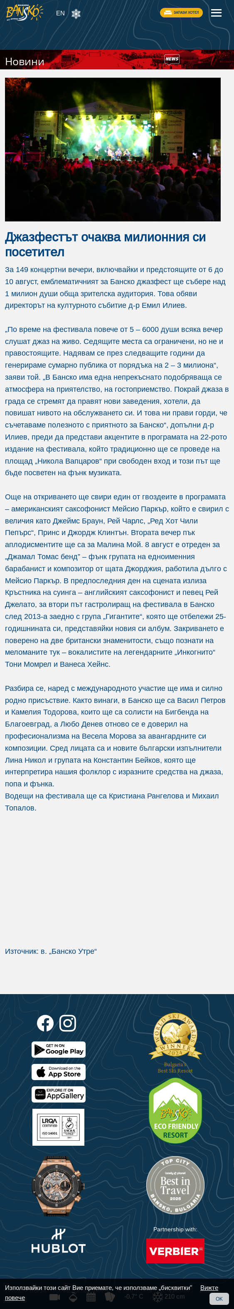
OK (219, 1299)
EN (60, 13)
